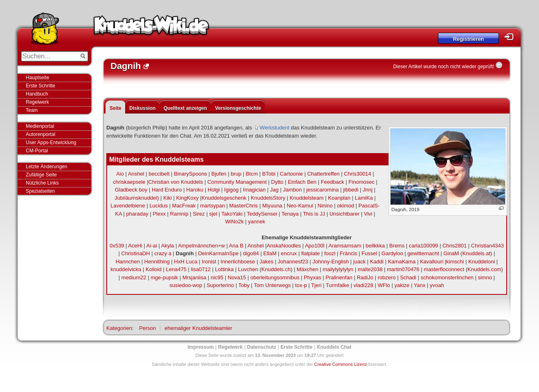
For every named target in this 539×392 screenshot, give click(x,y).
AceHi (135, 246)
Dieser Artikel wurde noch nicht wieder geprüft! (443, 66)
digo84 (251, 253)
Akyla (167, 246)
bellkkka (375, 246)
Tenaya (290, 214)
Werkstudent (275, 128)
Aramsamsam (344, 246)
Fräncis (348, 253)
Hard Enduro (167, 190)
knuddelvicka (125, 269)
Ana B (236, 246)
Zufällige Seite (41, 175)
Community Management (237, 182)
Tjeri (316, 285)
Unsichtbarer (344, 214)
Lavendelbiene (127, 206)
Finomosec (361, 182)
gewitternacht (423, 253)
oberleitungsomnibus (274, 277)
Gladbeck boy (131, 190)
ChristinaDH (135, 253)
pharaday (137, 214)
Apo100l (315, 246)
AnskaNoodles (284, 246)
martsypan (212, 206)
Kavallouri (431, 261)
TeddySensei (262, 214)
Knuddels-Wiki (151, 28)
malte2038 (370, 269)
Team (32, 110)
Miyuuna (272, 206)
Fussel (369, 253)
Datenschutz (261, 347)
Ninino (325, 206)
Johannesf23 (293, 261)
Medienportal (40, 126)
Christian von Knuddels (175, 182)
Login (511, 36)
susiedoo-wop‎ (185, 285)
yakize (401, 285)
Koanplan (339, 198)
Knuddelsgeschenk (224, 198)
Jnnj (368, 190)
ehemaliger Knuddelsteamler (198, 328)
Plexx (159, 214)
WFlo (383, 285)
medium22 (133, 277)
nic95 (217, 277)
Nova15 (237, 277)
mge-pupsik (164, 277)
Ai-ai (151, 246)
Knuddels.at (476, 253)
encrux (289, 253)
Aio (120, 174)
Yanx (420, 285)
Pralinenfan (339, 277)
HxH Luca (186, 261)
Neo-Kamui (300, 206)
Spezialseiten (40, 191)
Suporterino (220, 285)
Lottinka (224, 269)
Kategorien (119, 328)
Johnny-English (330, 261)
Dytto (277, 182)
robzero (386, 277)
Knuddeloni (481, 261)
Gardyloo (392, 253)
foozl (329, 253)
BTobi (269, 174)
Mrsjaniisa (194, 277)
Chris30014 (357, 174)
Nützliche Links (42, 183)
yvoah (437, 285)
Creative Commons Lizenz (340, 364)
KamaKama (401, 261)
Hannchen (128, 261)
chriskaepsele (129, 182)
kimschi (455, 261)
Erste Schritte (40, 86)
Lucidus (158, 206)
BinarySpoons (190, 174)
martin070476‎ (403, 269)
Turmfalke (337, 285)
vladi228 (363, 285)
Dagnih (185, 253)
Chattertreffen (323, 174)
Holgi (214, 190)
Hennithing (157, 261)
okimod (345, 206)
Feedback (332, 182)
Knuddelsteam (306, 198)
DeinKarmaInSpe (218, 253)
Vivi (368, 214)
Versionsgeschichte (238, 108)
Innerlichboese (237, 261)
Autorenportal (40, 134)
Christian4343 (487, 246)
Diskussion (142, 108)
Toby (243, 285)
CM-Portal (37, 151)
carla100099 (423, 246)
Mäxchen (308, 269)
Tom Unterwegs (272, 285)
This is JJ (314, 214)
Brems (397, 246)
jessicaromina (322, 190)
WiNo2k (234, 221)
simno (485, 277)
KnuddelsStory (268, 198)
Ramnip (179, 214)
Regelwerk (37, 102)
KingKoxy (187, 198)
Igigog (231, 190)
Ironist (209, 261)
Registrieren (468, 39)
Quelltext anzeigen (185, 108)
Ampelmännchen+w (201, 246)
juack (359, 261)
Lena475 (176, 269)
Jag (274, 190)
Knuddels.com (484, 269)
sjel (213, 214)
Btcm (252, 174)
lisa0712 (201, 269)
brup (236, 174)
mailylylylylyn (338, 269)
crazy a (162, 253)
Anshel (136, 174)
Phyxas (312, 277)
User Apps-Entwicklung (51, 142)
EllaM (270, 253)
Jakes (266, 261)
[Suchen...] (48, 56)
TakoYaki (232, 214)
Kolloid (154, 269)
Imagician (254, 190)
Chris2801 (454, 246)
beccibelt (158, 174)
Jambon (292, 190)
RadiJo (365, 277)
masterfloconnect (444, 269)
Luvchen (248, 269)
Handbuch (37, 94)
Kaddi (377, 261)
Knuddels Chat (334, 347)
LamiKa (364, 198)
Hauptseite (37, 77)
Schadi (408, 277)
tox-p (301, 285)
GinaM (451, 253)
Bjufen (219, 174)
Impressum (201, 347)
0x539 (117, 246)
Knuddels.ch (276, 269)
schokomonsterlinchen (447, 277)
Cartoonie (291, 174)
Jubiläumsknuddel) (137, 198)
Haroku (194, 190)
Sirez (199, 214)
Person (147, 328)
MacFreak (184, 206)
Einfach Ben (302, 182)
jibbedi (351, 190)
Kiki (167, 198)
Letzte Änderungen (46, 166)
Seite (115, 108)
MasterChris (243, 206)
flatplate (310, 253)
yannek (256, 221)
